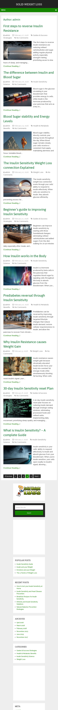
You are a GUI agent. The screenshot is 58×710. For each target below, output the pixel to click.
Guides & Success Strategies (27, 664)
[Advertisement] (29, 550)
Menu (3, 10)
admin (7, 36)
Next (36, 490)
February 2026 (22, 642)
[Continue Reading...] (11, 67)
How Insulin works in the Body (27, 261)
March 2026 (21, 639)
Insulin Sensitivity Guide (25, 578)
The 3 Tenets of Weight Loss (27, 586)
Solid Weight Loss (29, 4)
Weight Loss (38, 176)
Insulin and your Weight (25, 581)
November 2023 (22, 645)
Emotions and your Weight (26, 583)
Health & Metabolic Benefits (26, 667)
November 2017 (22, 651)
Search (29, 526)
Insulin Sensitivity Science (25, 670)
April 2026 (20, 636)
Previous (8, 490)
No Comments (22, 39)
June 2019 (20, 648)
